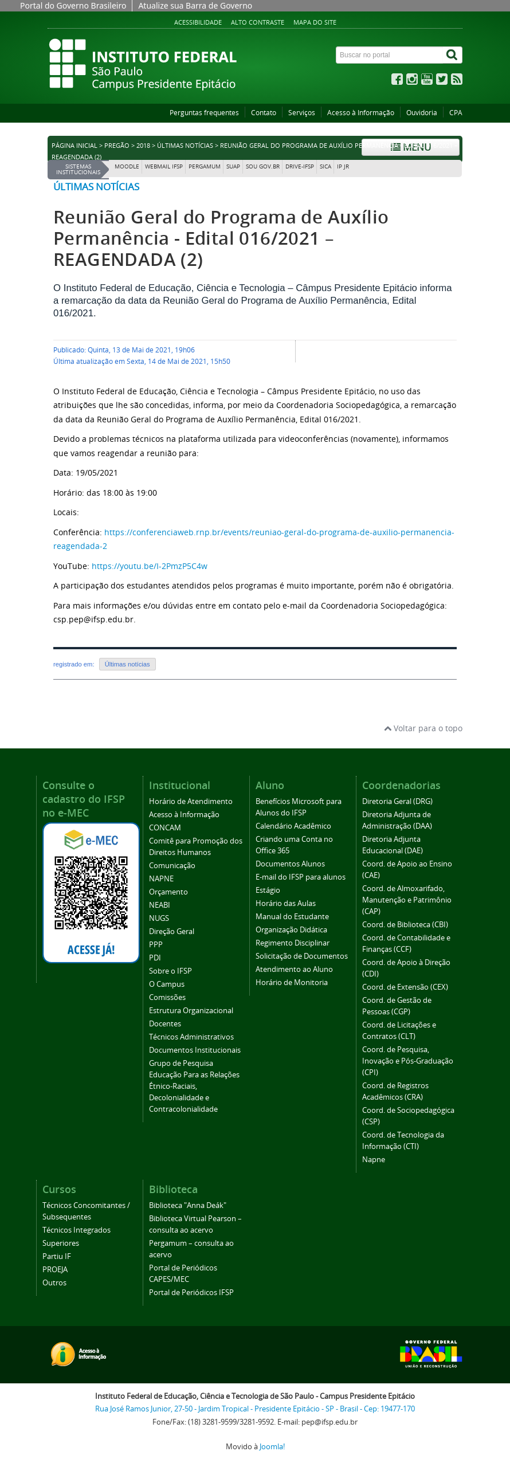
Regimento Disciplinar (292, 943)
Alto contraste (257, 22)
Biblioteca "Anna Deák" (187, 1205)
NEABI (159, 905)
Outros (54, 1283)
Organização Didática (291, 930)
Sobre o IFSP (170, 971)
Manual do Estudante (292, 916)
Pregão (117, 146)
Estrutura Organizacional (191, 1010)
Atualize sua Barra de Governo (195, 5)
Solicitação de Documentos (302, 956)
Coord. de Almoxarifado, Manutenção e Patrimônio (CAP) (407, 900)
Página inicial (74, 146)
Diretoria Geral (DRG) (397, 801)
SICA (325, 166)
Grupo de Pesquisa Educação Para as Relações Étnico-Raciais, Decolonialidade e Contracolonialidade (194, 1086)
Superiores (60, 1243)
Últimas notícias (185, 146)
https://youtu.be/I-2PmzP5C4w (149, 565)
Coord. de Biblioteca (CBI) (405, 924)
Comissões (167, 997)
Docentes (165, 1024)
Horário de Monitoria (292, 982)
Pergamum (205, 166)
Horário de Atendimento (191, 801)
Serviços (301, 112)
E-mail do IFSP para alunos (301, 877)
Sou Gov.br (263, 166)
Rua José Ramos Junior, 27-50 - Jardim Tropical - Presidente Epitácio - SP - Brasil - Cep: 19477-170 (255, 1409)
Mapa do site (314, 22)
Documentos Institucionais (195, 1050)
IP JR (343, 166)
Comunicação (172, 865)
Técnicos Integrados (76, 1230)
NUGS (159, 918)
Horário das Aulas (286, 903)
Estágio (268, 890)
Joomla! (272, 1447)
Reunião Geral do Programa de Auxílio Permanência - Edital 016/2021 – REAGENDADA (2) (221, 238)
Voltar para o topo (423, 728)
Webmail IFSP (164, 166)
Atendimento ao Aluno (294, 969)
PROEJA (55, 1269)
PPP (156, 945)
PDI (155, 958)
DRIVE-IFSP (299, 166)
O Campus (167, 984)
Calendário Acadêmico (293, 826)
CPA (455, 112)
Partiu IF (56, 1256)
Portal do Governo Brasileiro (73, 5)
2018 (143, 146)
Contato (263, 112)
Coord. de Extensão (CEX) (405, 987)
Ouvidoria (421, 112)
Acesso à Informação (360, 112)
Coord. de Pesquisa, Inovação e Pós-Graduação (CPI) (407, 1061)
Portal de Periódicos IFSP (191, 1292)
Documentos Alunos (290, 864)
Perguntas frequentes (204, 112)
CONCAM (165, 828)
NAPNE (161, 879)
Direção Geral (171, 931)
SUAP (233, 166)
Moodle (127, 166)
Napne (373, 1159)
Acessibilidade (198, 22)
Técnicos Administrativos (191, 1037)
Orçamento (168, 892)
